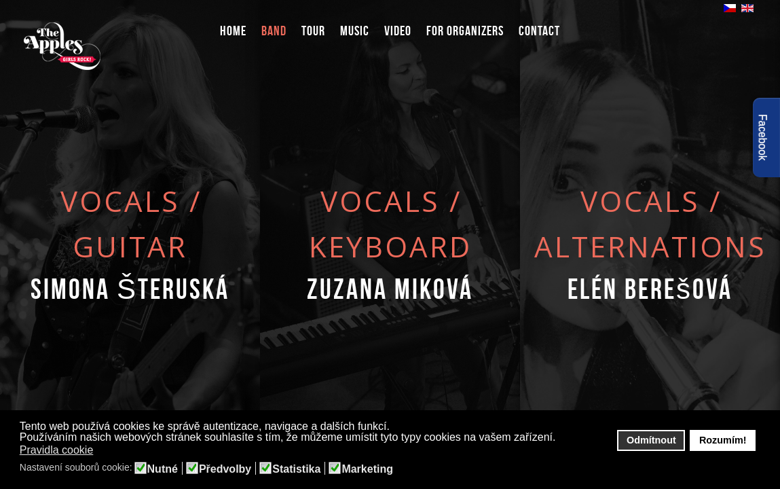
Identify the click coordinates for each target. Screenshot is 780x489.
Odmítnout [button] (651, 440)
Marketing (367, 469)
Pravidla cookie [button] (57, 450)
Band (273, 30)
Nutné (162, 469)
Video (397, 30)
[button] (102, 451)
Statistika (296, 469)
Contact (539, 30)
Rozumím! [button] (723, 440)
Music (354, 30)
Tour (313, 30)
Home (233, 30)
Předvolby (225, 469)
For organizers (465, 30)
